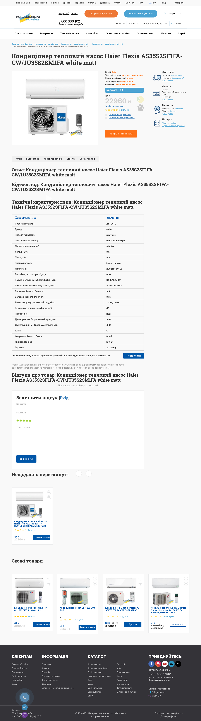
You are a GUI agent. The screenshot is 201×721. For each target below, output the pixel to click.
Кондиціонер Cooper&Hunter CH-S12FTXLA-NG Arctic (30, 609)
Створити (179, 3)
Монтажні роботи (169, 123)
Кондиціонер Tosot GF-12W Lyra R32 (77, 609)
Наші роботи (40, 3)
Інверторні (46, 33)
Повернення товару (51, 676)
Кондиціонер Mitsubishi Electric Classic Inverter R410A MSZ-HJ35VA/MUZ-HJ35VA (168, 610)
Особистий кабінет (20, 664)
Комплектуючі (145, 33)
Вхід (164, 3)
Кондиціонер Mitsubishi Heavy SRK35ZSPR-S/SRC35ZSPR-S (122, 609)
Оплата (92, 3)
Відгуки (55, 3)
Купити (133, 624)
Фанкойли (92, 33)
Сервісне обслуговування (173, 126)
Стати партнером (50, 680)
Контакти (130, 3)
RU (154, 3)
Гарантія (79, 3)
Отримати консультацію (140, 13)
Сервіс (182, 33)
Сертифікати (18, 672)
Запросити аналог (121, 133)
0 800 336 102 (69, 21)
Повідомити (134, 356)
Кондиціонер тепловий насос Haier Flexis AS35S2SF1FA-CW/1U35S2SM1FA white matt (30, 523)
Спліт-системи (24, 33)
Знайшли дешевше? (114, 106)
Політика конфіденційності (169, 713)
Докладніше (167, 80)
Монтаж (166, 33)
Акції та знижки (19, 676)
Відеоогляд (33, 159)
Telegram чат (156, 692)
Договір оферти (168, 716)
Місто (120, 23)
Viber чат (154, 696)
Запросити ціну (177, 624)
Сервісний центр (19, 668)
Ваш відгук (26, 458)
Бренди (66, 3)
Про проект (47, 664)
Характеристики (53, 159)
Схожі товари (87, 159)
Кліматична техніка (117, 33)
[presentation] (39, 447)
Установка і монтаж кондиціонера (58, 688)
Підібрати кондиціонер (101, 13)
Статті (117, 3)
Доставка (105, 3)
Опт (141, 3)
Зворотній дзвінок (68, 13)
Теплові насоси (69, 33)
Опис (19, 159)
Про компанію (23, 3)
